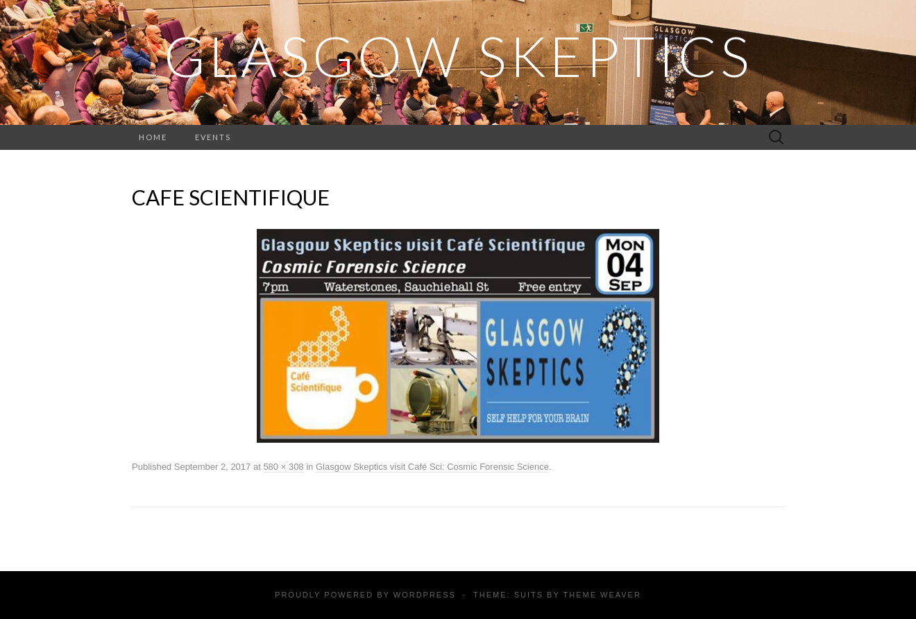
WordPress (424, 595)
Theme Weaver (602, 595)
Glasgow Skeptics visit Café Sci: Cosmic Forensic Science (432, 466)
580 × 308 (283, 466)
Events (213, 137)
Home (153, 137)
